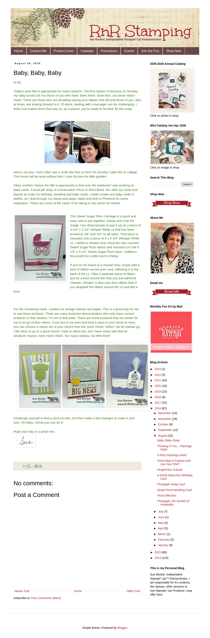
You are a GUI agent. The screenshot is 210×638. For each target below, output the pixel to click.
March (162, 534)
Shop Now (173, 51)
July (161, 511)
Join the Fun (150, 51)
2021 (158, 380)
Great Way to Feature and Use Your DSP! (173, 462)
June (161, 517)
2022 (158, 374)
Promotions (109, 51)
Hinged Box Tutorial (169, 469)
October (163, 424)
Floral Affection (166, 495)
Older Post (133, 591)
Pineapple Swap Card (171, 484)
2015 (158, 552)
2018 (158, 397)
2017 (158, 402)
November (165, 418)
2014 (158, 557)
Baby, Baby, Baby (168, 440)
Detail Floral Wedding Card (174, 490)
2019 (158, 391)
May (161, 522)
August (163, 435)
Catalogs (87, 51)
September (165, 430)
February (164, 539)
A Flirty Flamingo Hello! (172, 455)
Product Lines (64, 51)
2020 (158, 385)
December (165, 413)
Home (18, 51)
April (161, 528)
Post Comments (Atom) (46, 598)
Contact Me (38, 51)
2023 (158, 369)
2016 (158, 408)
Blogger (122, 627)
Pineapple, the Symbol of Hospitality (173, 502)
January (163, 545)
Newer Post (22, 591)
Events (129, 51)
